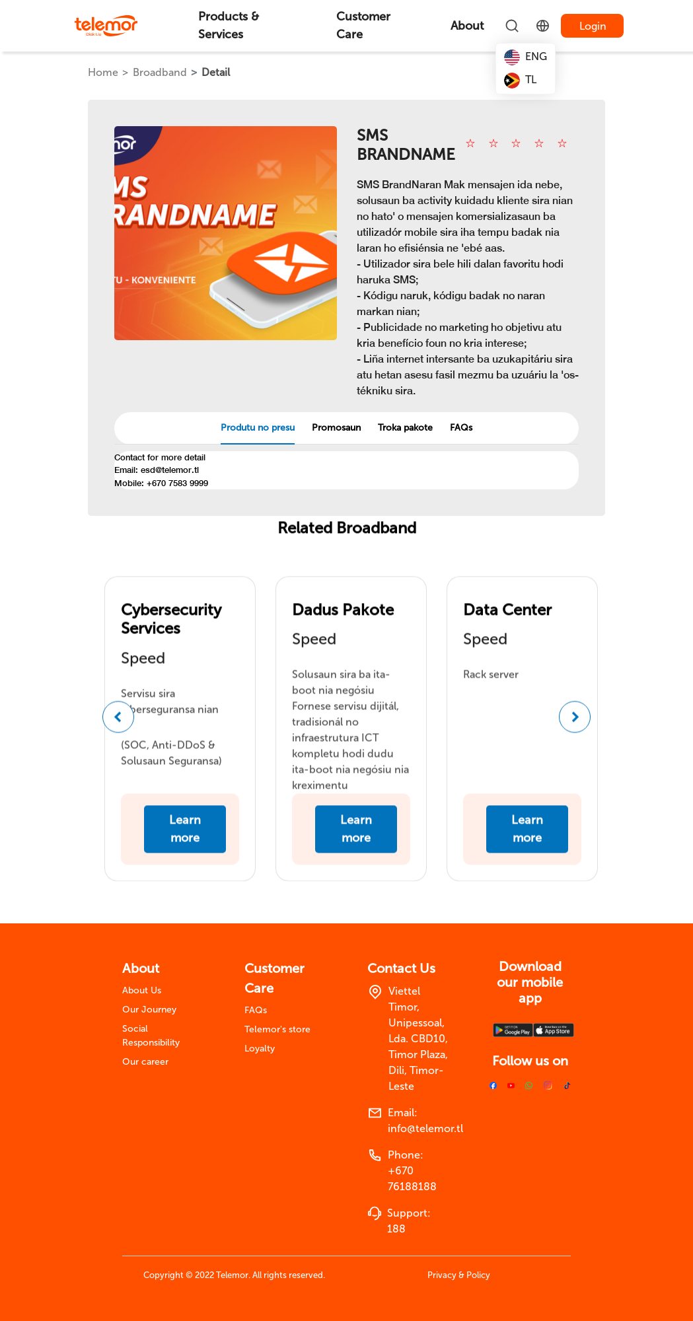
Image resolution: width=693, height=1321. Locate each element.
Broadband (160, 72)
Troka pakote (405, 427)
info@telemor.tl (425, 1128)
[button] (118, 729)
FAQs (461, 427)
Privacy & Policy (458, 1275)
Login (592, 26)
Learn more (185, 841)
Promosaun (336, 427)
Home (103, 72)
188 (396, 1229)
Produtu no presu (258, 427)
